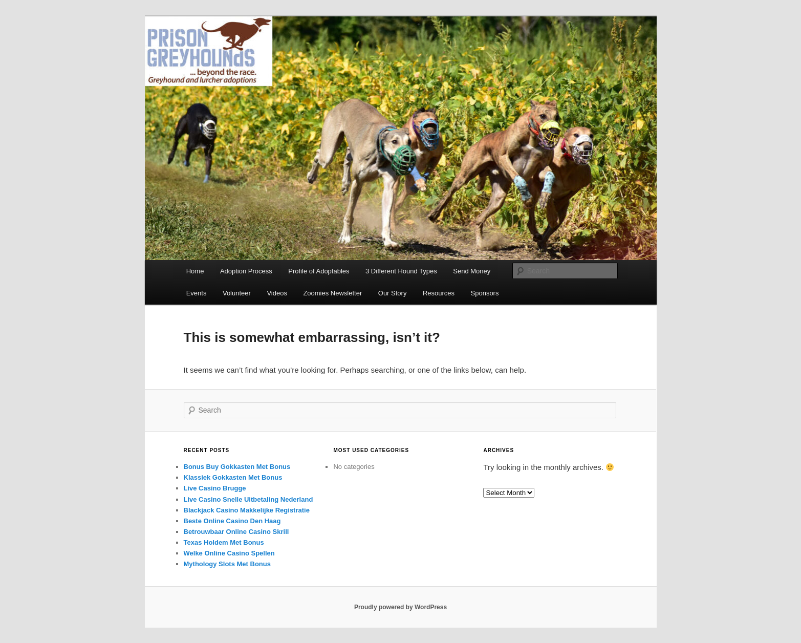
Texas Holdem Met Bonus (224, 542)
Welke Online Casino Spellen (229, 553)
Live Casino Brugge (215, 488)
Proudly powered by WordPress (400, 607)
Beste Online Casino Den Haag (232, 521)
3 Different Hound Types (401, 271)
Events (196, 293)
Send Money (471, 271)
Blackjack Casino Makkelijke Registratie (247, 510)
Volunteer (237, 293)
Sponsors (485, 293)
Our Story (392, 293)
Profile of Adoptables (318, 271)
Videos (277, 293)
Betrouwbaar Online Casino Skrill (236, 531)
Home (195, 271)
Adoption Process (246, 271)
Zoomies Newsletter (332, 293)
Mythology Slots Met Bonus (227, 564)
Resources (438, 293)
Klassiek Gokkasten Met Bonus (233, 477)
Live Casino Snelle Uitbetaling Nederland (248, 499)
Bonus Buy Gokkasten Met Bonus (237, 466)
